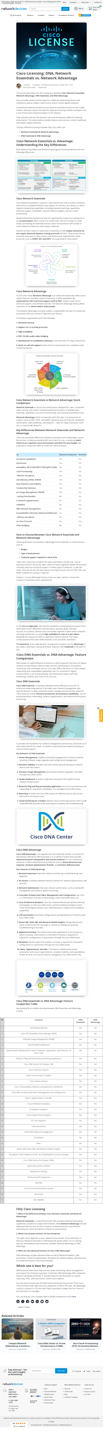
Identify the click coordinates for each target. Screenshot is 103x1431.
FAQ (45, 1389)
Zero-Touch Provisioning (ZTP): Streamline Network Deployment (85, 1346)
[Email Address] (48, 1370)
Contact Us (97, 2)
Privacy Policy (48, 1403)
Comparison (36, 85)
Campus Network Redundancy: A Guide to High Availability (17, 1346)
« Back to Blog (23, 1307)
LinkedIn (96, 1371)
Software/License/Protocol (50, 85)
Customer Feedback (70, 1397)
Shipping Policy (49, 1394)
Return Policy (48, 1397)
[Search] (46, 9)
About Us (67, 1389)
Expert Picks (64, 85)
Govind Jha (26, 85)
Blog (64, 2)
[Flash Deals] (86, 15)
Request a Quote (89, 1391)
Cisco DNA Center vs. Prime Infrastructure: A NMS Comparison (51, 1346)
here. (74, 1296)
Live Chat (87, 1394)
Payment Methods (50, 1391)
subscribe (61, 1371)
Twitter (87, 1371)
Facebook (77, 1371)
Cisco (71, 85)
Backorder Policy (49, 1400)
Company (73, 2)
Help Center (85, 2)
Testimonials (68, 1391)
